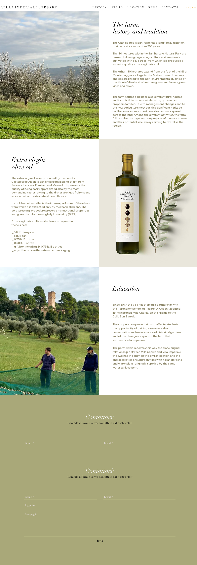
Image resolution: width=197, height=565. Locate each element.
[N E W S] (152, 7)
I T (188, 7)
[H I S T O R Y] (99, 7)
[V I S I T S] (117, 7)
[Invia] (100, 541)
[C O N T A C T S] (169, 7)
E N (194, 7)
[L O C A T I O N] (135, 7)
